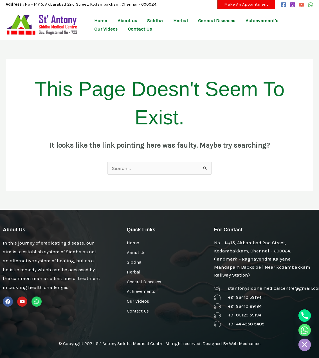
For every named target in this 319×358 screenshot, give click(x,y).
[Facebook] (283, 5)
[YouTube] (301, 5)
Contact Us (105, 29)
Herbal (170, 20)
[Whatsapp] (304, 330)
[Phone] (304, 315)
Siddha (148, 20)
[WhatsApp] (310, 5)
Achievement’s (245, 20)
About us (122, 20)
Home (99, 20)
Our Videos (281, 20)
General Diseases (203, 20)
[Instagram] (292, 5)
